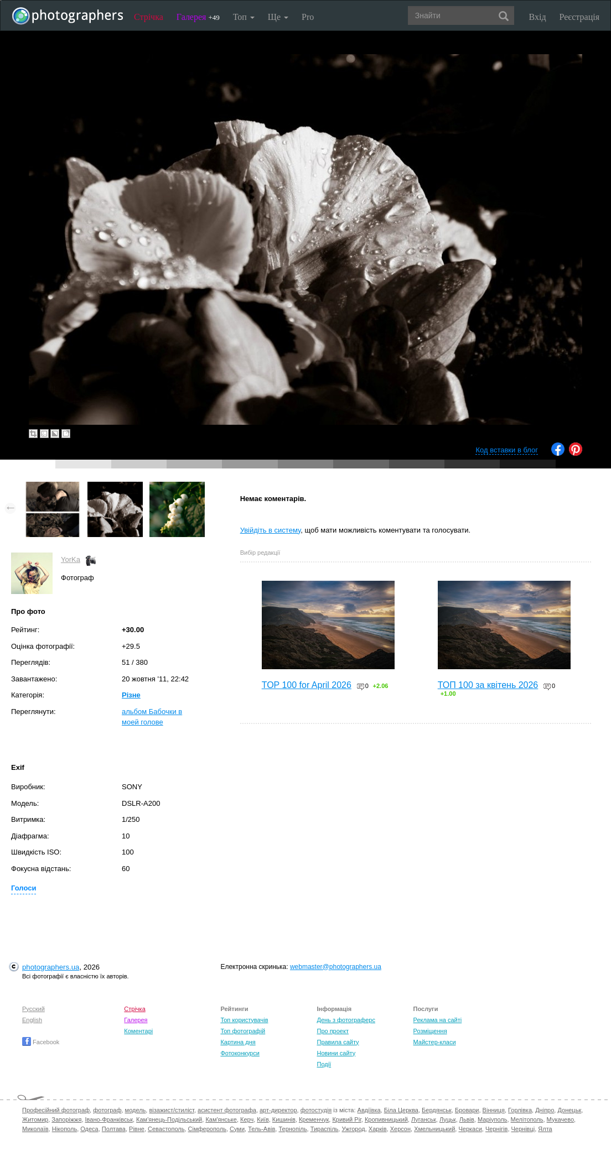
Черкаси (469, 1129)
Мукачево (560, 1119)
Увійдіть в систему (270, 530)
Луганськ (423, 1119)
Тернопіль (292, 1129)
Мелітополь (527, 1119)
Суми (237, 1129)
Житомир (35, 1119)
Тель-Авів (261, 1129)
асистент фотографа (227, 1110)
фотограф (107, 1110)
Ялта (545, 1129)
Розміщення (430, 1031)
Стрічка (148, 17)
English (32, 1020)
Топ (244, 17)
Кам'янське (221, 1119)
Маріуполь (492, 1119)
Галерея (198, 17)
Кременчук (314, 1119)
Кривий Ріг (346, 1119)
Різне (131, 695)
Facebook (40, 1042)
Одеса (89, 1129)
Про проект (332, 1031)
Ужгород (353, 1129)
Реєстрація (579, 17)
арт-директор (278, 1110)
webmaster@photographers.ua (335, 967)
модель (135, 1110)
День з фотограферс (346, 1020)
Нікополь (64, 1129)
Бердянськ (437, 1110)
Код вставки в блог (506, 450)
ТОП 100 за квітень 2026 (488, 685)
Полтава (114, 1129)
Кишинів (284, 1119)
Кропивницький (386, 1119)
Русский (33, 1009)
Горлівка (520, 1110)
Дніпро (544, 1110)
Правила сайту (338, 1042)
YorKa (70, 559)
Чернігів (496, 1129)
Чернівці (523, 1129)
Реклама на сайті (437, 1020)
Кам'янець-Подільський (169, 1119)
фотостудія (316, 1110)
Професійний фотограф (56, 1110)
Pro (308, 17)
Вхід (537, 17)
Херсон (400, 1129)
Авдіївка (369, 1110)
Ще (278, 17)
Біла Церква (401, 1110)
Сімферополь (207, 1129)
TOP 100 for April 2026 (306, 685)
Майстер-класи (434, 1042)
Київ (262, 1119)
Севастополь (166, 1129)
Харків (378, 1129)
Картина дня (237, 1042)
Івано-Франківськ (109, 1119)
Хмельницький (434, 1129)
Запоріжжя (66, 1119)
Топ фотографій (242, 1031)
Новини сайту (336, 1053)
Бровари (467, 1110)
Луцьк (447, 1119)
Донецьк (569, 1110)
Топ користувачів (244, 1020)
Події (324, 1064)
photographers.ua (50, 967)
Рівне (136, 1129)
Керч (246, 1119)
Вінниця (494, 1110)
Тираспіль (324, 1129)
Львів (466, 1119)
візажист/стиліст (171, 1110)
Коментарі (138, 1031)
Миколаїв (35, 1129)
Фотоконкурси (239, 1053)
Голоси (23, 888)
